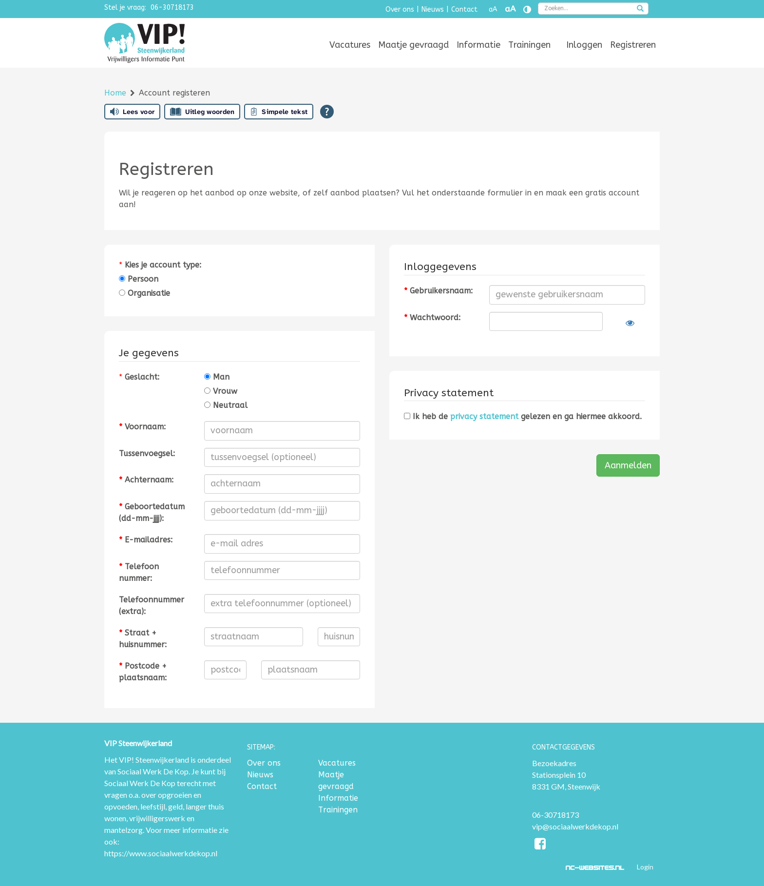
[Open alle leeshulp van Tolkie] (327, 111)
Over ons (399, 9)
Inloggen (584, 44)
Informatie (478, 44)
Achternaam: (146, 479)
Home (116, 92)
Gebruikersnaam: (438, 290)
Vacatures (349, 44)
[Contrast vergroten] (527, 9)
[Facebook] (540, 845)
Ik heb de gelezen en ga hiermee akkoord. (523, 416)
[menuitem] (349, 45)
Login (645, 867)
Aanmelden (628, 465)
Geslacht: (142, 377)
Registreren (633, 44)
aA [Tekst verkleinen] (493, 9)
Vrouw (220, 391)
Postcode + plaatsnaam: (143, 671)
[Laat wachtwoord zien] (630, 323)
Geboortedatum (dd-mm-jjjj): (152, 512)
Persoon (138, 279)
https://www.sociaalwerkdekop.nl (160, 853)
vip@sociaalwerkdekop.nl (575, 826)
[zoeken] (640, 9)
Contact (464, 9)
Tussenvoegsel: (147, 453)
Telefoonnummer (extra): (151, 605)
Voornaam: (142, 426)
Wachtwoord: (432, 317)
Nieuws (432, 9)
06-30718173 (172, 7)
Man (216, 377)
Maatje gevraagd (413, 44)
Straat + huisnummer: (143, 638)
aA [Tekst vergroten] (510, 9)
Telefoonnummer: (139, 572)
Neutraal (226, 405)
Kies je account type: (163, 265)
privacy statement (484, 416)
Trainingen (529, 44)
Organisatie (144, 293)
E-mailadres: (145, 539)
